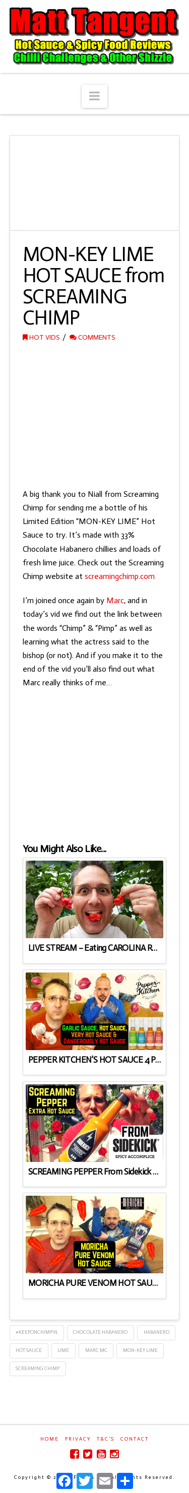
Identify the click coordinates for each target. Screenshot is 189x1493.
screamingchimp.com (120, 576)
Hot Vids (41, 337)
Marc (115, 600)
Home (49, 1439)
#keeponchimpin (36, 1332)
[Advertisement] (95, 416)
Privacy (78, 1439)
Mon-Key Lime (140, 1350)
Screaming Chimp (37, 1369)
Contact (134, 1439)
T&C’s (105, 1439)
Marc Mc (96, 1350)
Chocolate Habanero (100, 1332)
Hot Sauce (29, 1350)
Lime (63, 1350)
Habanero (156, 1332)
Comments (92, 337)
